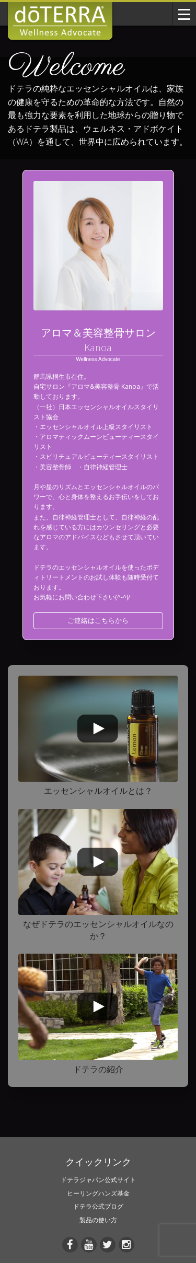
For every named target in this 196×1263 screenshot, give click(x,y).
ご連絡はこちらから (98, 620)
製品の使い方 (98, 1219)
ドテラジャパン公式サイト (98, 1179)
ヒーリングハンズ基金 (98, 1193)
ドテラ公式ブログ (98, 1206)
